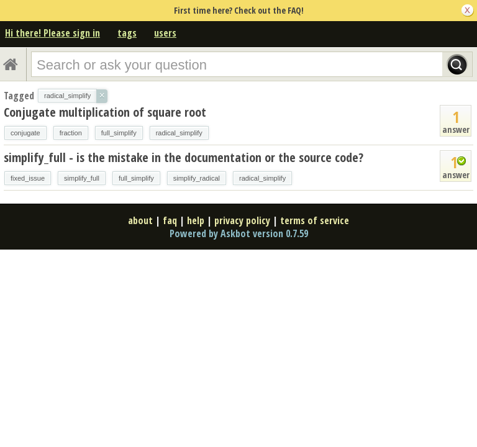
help (195, 220)
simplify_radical (196, 178)
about (140, 220)
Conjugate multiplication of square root (105, 112)
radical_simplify (179, 133)
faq (170, 220)
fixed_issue (28, 178)
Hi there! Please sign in (52, 33)
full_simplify (119, 133)
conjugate (25, 133)
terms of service (314, 220)
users (165, 33)
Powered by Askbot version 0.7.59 (239, 233)
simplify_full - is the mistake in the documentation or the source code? (183, 157)
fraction (71, 133)
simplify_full (81, 178)
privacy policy (242, 220)
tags (127, 33)
